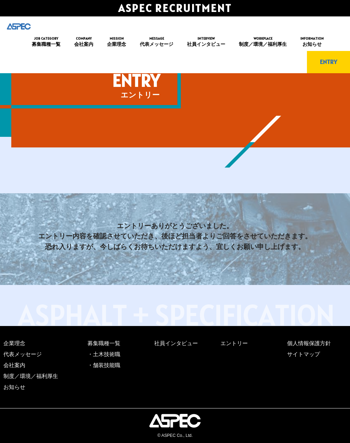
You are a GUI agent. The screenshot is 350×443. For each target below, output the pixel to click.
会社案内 (14, 365)
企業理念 (14, 343)
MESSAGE (156, 42)
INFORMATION (312, 42)
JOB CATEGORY (46, 42)
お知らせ (14, 387)
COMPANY (83, 42)
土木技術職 (106, 354)
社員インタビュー (176, 343)
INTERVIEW (206, 42)
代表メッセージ (22, 354)
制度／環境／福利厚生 (30, 376)
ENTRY (328, 62)
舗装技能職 (106, 365)
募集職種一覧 (104, 343)
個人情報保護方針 (309, 343)
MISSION (116, 42)
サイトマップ (303, 354)
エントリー (234, 343)
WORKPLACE (263, 42)
